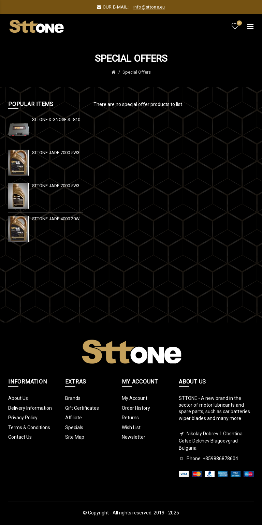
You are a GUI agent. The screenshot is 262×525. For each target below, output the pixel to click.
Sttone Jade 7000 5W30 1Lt (57, 185)
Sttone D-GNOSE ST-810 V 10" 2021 (57, 119)
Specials (74, 427)
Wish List (131, 427)
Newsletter (133, 437)
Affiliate (73, 417)
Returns (130, 417)
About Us (18, 398)
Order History (136, 408)
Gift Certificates (82, 408)
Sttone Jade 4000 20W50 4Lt (57, 218)
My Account (134, 398)
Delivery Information (30, 408)
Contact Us (20, 437)
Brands (73, 398)
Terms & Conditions (29, 427)
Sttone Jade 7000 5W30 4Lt (57, 152)
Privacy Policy (23, 417)
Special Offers (136, 72)
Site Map (74, 437)
